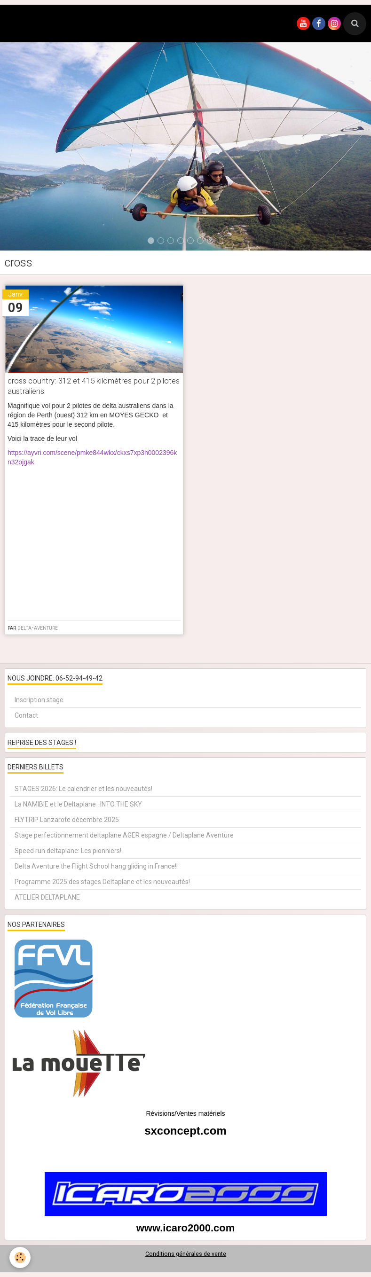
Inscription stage (39, 700)
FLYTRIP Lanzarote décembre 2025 (67, 819)
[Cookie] (20, 1257)
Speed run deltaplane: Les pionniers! (68, 850)
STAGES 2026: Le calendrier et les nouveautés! (83, 788)
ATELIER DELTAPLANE (47, 897)
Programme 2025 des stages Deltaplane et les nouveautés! (102, 881)
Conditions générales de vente (185, 1253)
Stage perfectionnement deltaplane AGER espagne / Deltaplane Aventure (124, 835)
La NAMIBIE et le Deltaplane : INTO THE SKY (78, 804)
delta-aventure (37, 627)
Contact (26, 715)
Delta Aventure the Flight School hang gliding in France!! (96, 866)
